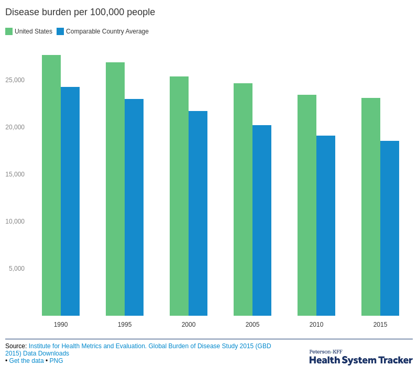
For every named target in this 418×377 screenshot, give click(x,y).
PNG (56, 360)
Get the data (26, 360)
